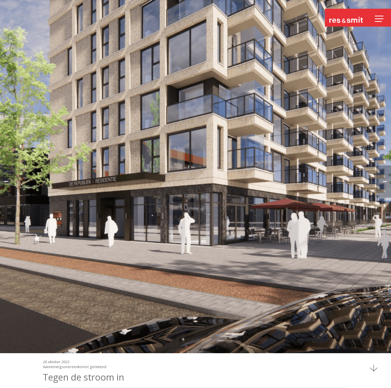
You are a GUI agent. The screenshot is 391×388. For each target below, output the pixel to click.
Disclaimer (336, 378)
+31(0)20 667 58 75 (61, 360)
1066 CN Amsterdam (62, 356)
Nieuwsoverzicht (57, 298)
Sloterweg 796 (57, 351)
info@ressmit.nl (58, 365)
